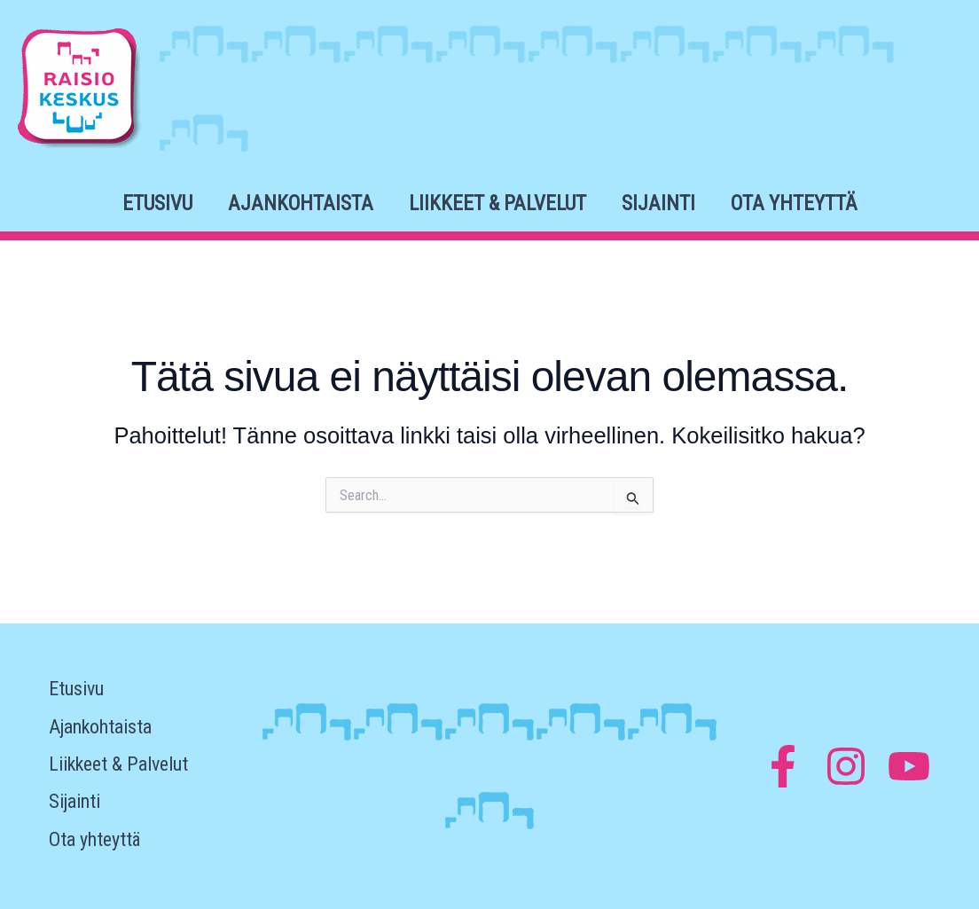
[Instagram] (846, 766)
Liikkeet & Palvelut (497, 203)
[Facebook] (783, 766)
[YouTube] (909, 766)
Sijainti (658, 203)
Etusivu (157, 203)
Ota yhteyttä (794, 203)
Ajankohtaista (300, 203)
